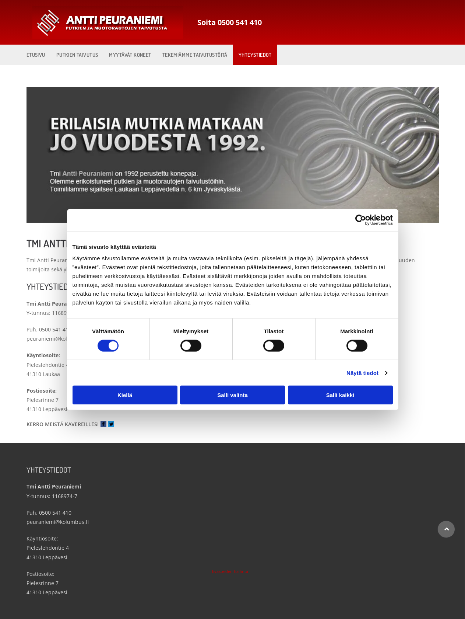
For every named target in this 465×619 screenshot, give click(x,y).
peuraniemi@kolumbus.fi (58, 338)
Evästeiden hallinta (230, 571)
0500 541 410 (55, 329)
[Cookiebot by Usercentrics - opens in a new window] (360, 219)
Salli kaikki (340, 395)
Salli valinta (232, 395)
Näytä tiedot (362, 373)
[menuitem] (36, 55)
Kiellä (124, 395)
